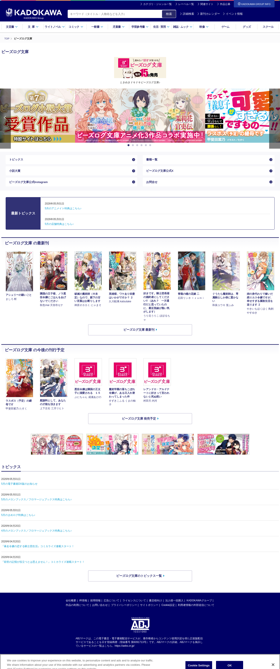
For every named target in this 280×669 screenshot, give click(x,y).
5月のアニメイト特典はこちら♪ (63, 212)
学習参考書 (140, 26)
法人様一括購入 (174, 605)
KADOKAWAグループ (199, 605)
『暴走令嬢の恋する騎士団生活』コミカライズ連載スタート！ (37, 550)
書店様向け (155, 605)
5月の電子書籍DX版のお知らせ (19, 488)
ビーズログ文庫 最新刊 (139, 334)
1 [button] (129, 145)
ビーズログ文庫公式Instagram (30, 185)
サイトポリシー (149, 609)
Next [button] (274, 118)
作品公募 (225, 4)
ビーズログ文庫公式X (160, 173)
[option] (140, 115)
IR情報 (83, 605)
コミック (76, 26)
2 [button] (133, 145)
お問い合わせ (100, 609)
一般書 (97, 26)
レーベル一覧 (186, 4)
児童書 (118, 26)
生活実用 (161, 26)
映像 (204, 26)
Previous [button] (5, 118)
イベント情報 (233, 13)
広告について (111, 605)
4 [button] (142, 145)
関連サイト (206, 4)
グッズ (247, 26)
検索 (169, 14)
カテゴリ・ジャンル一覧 (157, 4)
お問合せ (152, 185)
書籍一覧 (152, 160)
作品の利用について (77, 609)
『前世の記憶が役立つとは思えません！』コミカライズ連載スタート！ (43, 566)
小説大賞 (15, 173)
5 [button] (146, 145)
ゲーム (225, 26)
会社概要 (71, 605)
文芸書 (12, 26)
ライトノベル (55, 26)
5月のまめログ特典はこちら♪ (18, 519)
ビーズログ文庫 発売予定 (139, 423)
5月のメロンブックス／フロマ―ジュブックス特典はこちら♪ (36, 503)
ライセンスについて (134, 605)
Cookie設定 (168, 609)
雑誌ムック (182, 26)
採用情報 (95, 605)
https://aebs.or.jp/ (124, 650)
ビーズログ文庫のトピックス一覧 (139, 580)
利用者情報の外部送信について (196, 609)
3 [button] (138, 145)
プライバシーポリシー (124, 609)
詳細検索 (187, 13)
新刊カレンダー (208, 13)
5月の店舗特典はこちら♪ (59, 228)
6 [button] (151, 145)
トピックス (16, 160)
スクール (268, 26)
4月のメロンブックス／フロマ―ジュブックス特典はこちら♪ (36, 535)
